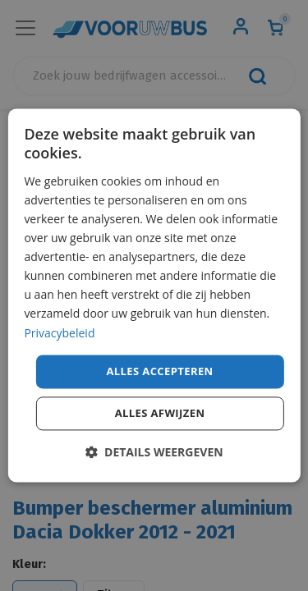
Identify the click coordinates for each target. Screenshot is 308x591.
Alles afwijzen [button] (160, 413)
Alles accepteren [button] (159, 371)
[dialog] (153, 295)
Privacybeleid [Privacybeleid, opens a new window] (59, 333)
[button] (154, 452)
